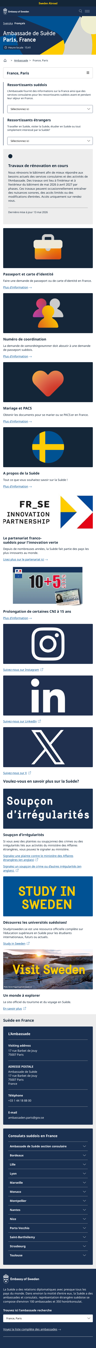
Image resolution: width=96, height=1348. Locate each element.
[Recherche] (81, 11)
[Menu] (89, 11)
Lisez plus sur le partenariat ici (23, 559)
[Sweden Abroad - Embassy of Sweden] (19, 11)
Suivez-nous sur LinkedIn (20, 721)
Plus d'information (15, 287)
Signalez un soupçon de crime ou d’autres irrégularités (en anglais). (42, 868)
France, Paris (18, 73)
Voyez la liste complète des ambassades (30, 1329)
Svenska (8, 23)
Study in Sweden (14, 943)
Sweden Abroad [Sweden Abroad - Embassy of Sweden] (48, 3)
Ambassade (21, 60)
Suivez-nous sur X (15, 773)
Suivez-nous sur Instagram (21, 670)
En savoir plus (12, 1008)
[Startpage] (6, 60)
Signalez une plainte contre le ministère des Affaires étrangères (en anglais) (38, 858)
